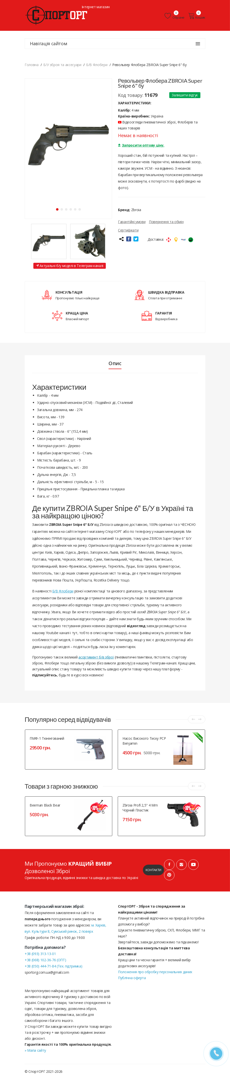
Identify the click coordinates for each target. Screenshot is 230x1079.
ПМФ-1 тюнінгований (47, 738)
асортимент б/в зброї (96, 657)
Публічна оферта (132, 977)
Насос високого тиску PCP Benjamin (144, 741)
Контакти (153, 870)
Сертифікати (128, 230)
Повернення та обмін (166, 221)
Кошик (196, 16)
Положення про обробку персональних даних (155, 971)
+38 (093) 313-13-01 (40, 953)
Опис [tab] (115, 363)
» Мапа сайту (35, 1050)
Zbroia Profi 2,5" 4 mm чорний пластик (140, 807)
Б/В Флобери (62, 591)
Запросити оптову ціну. (141, 145)
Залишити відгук (185, 95)
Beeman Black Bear (45, 805)
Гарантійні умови (131, 221)
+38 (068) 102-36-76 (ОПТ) (45, 960)
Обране (174, 16)
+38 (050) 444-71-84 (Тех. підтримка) (53, 966)
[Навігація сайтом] (198, 43)
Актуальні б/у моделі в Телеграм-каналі (69, 266)
